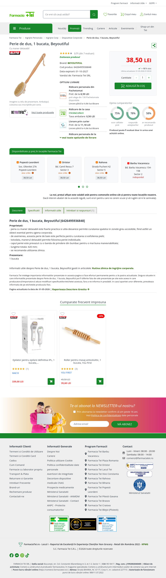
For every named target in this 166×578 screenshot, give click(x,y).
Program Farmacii (119, 3)
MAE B (15, 373)
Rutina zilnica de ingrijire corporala (112, 268)
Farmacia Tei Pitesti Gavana (101, 496)
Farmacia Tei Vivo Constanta (102, 473)
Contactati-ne (16, 496)
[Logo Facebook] (11, 555)
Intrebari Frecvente (19, 482)
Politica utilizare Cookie (59, 460)
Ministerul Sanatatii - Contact (63, 500)
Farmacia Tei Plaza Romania (101, 460)
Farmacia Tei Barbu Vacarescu (97, 454)
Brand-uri (14, 487)
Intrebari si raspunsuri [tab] (80, 210)
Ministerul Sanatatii (57, 491)
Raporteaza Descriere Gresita (70, 289)
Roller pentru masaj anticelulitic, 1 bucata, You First (82, 361)
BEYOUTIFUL (75, 63)
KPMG (145, 544)
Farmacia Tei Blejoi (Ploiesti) (101, 509)
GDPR (152, 3)
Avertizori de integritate (60, 473)
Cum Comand (17, 464)
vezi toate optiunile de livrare (78, 137)
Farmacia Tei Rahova (98, 478)
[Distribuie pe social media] (154, 45)
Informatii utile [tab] (53, 210)
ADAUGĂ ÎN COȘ (133, 86)
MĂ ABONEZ (124, 424)
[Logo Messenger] (17, 555)
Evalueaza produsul (70, 57)
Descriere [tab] (17, 210)
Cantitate (126, 77)
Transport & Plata (19, 473)
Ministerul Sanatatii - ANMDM (63, 496)
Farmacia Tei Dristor (97, 464)
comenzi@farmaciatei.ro (140, 458)
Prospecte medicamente (60, 487)
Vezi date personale (112, 415)
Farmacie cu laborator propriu (25, 469)
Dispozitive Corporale (72, 37)
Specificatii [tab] (34, 210)
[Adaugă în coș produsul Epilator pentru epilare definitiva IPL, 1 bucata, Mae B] (51, 381)
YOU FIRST (66, 372)
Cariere (51, 455)
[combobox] (66, 14)
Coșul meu (128, 13)
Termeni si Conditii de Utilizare (26, 451)
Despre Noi (53, 451)
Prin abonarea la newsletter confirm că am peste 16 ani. (107, 411)
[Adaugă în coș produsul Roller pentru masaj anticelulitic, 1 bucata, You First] (100, 381)
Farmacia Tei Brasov (97, 500)
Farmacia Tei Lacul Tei (98, 469)
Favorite (110, 14)
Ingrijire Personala (33, 37)
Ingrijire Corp (52, 37)
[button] (79, 187)
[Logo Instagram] (22, 555)
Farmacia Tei (15, 37)
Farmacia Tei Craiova (98, 505)
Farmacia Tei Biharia (97, 482)
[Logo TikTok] (27, 555)
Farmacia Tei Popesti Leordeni (98, 489)
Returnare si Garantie (21, 478)
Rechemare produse (20, 491)
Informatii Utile (137, 3)
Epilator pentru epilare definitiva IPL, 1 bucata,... (34, 361)
